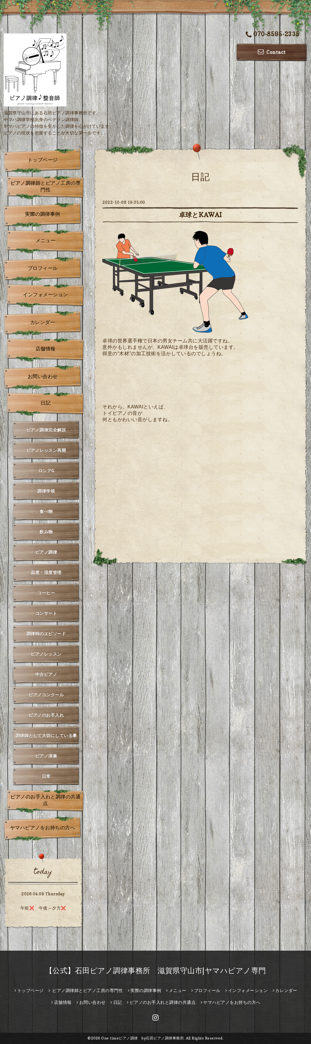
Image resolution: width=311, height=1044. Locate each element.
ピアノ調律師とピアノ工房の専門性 (45, 186)
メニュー (46, 241)
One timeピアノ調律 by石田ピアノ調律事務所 (142, 1038)
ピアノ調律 (46, 552)
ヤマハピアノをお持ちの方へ (42, 828)
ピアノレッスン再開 (46, 450)
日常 (46, 776)
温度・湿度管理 (46, 572)
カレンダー (42, 322)
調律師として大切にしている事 (46, 735)
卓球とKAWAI (200, 215)
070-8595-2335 (273, 34)
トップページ (43, 160)
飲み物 (46, 531)
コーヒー (46, 592)
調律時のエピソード (46, 633)
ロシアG (46, 470)
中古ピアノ (46, 674)
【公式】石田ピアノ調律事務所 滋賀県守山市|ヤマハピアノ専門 (155, 970)
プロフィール (43, 268)
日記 (45, 403)
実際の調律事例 (42, 214)
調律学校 (46, 491)
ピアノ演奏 (46, 755)
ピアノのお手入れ (46, 715)
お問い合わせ (43, 376)
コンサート (46, 613)
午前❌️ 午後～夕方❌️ (43, 907)
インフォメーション (45, 295)
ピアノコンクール (46, 694)
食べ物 (46, 511)
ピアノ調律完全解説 (46, 429)
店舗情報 (46, 349)
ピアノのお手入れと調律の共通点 (45, 800)
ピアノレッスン (46, 654)
